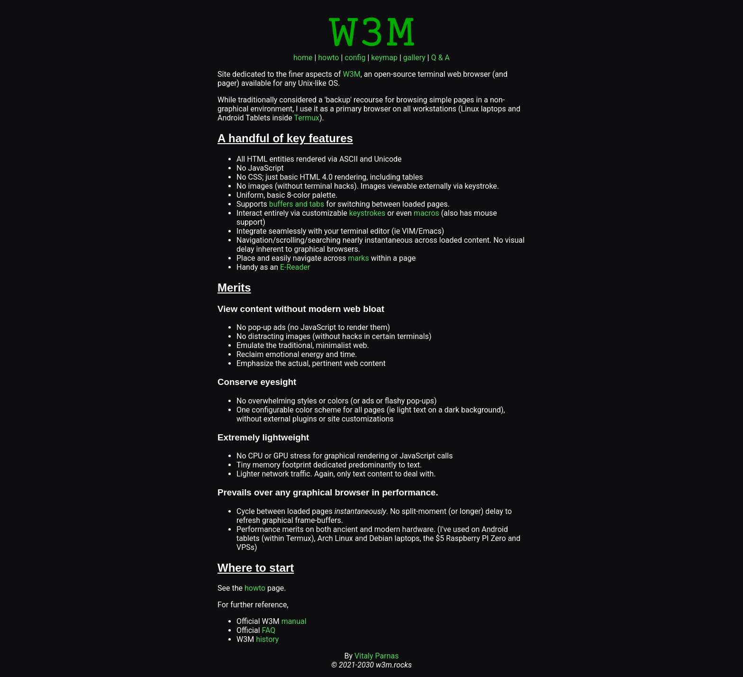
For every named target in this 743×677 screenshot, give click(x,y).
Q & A (440, 57)
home (302, 57)
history (267, 639)
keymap (384, 57)
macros (426, 213)
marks (358, 258)
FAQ (269, 630)
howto (328, 57)
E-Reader (295, 267)
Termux (306, 117)
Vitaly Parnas (376, 655)
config (354, 57)
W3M (351, 74)
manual (294, 621)
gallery (414, 57)
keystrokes (367, 213)
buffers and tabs (297, 204)
